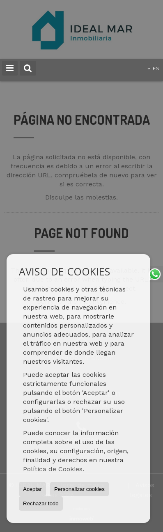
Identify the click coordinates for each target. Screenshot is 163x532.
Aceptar (32, 489)
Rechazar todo (41, 503)
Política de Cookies (53, 469)
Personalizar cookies (79, 489)
